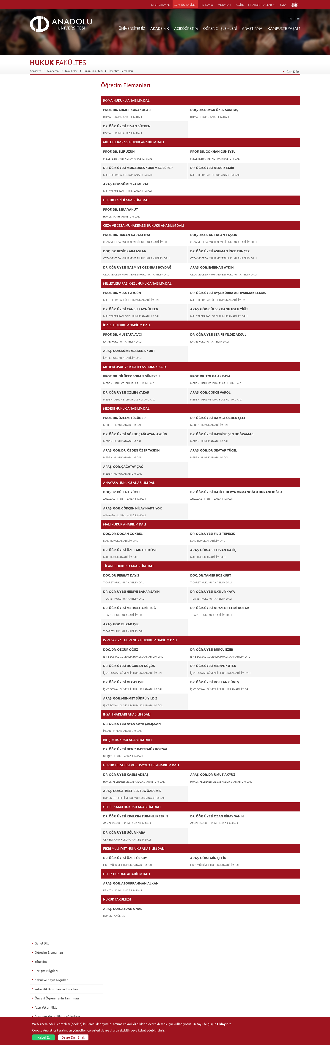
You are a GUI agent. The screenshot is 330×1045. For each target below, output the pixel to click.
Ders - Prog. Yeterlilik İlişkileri (55, 187)
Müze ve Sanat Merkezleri (270, 985)
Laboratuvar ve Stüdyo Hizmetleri (230, 1011)
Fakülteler (71, 71)
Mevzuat (35, 1011)
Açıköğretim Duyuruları (134, 974)
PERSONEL (207, 4)
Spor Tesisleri (262, 990)
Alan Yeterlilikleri (46, 151)
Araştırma (126, 990)
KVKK (283, 4)
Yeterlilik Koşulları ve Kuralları (56, 133)
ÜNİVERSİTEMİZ (132, 28)
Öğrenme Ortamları (132, 1011)
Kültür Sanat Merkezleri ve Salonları (276, 979)
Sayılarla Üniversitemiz (44, 979)
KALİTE (240, 4)
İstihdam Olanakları (48, 224)
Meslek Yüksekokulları (88, 985)
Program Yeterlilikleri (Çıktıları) (57, 160)
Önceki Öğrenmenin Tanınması (56, 142)
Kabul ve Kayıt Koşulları (51, 123)
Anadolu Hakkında (41, 974)
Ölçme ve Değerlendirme (52, 197)
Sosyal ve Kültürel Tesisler (270, 974)
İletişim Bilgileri (46, 114)
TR (290, 18)
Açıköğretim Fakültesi (133, 979)
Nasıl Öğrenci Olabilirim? (135, 1000)
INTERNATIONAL (160, 4)
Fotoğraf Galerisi (264, 1011)
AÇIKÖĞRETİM (186, 28)
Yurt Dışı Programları (133, 995)
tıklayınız (224, 1024)
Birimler (214, 974)
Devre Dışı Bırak (73, 1037)
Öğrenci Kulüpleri (265, 1000)
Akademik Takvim (130, 1006)
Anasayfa (35, 71)
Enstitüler (81, 979)
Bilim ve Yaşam (218, 1016)
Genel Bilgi (42, 87)
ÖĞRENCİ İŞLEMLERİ (220, 28)
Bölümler (35, 990)
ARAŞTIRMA (252, 28)
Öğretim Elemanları (121, 71)
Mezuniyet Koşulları (48, 206)
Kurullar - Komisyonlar (44, 995)
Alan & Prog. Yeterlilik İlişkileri (56, 178)
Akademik (53, 71)
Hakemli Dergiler (220, 995)
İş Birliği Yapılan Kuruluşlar (46, 1000)
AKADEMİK (159, 28)
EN (298, 18)
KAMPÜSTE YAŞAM (284, 28)
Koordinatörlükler (220, 985)
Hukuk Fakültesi (93, 71)
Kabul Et (44, 1037)
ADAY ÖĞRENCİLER (185, 4)
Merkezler (215, 979)
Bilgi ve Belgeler (40, 1006)
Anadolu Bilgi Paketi (177, 985)
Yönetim (40, 105)
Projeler (214, 990)
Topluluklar (261, 995)
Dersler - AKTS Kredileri (51, 169)
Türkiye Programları (132, 985)
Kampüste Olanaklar (266, 1006)
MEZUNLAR (224, 4)
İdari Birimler (38, 985)
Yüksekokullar (83, 990)
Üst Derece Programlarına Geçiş (57, 215)
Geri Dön (290, 71)
